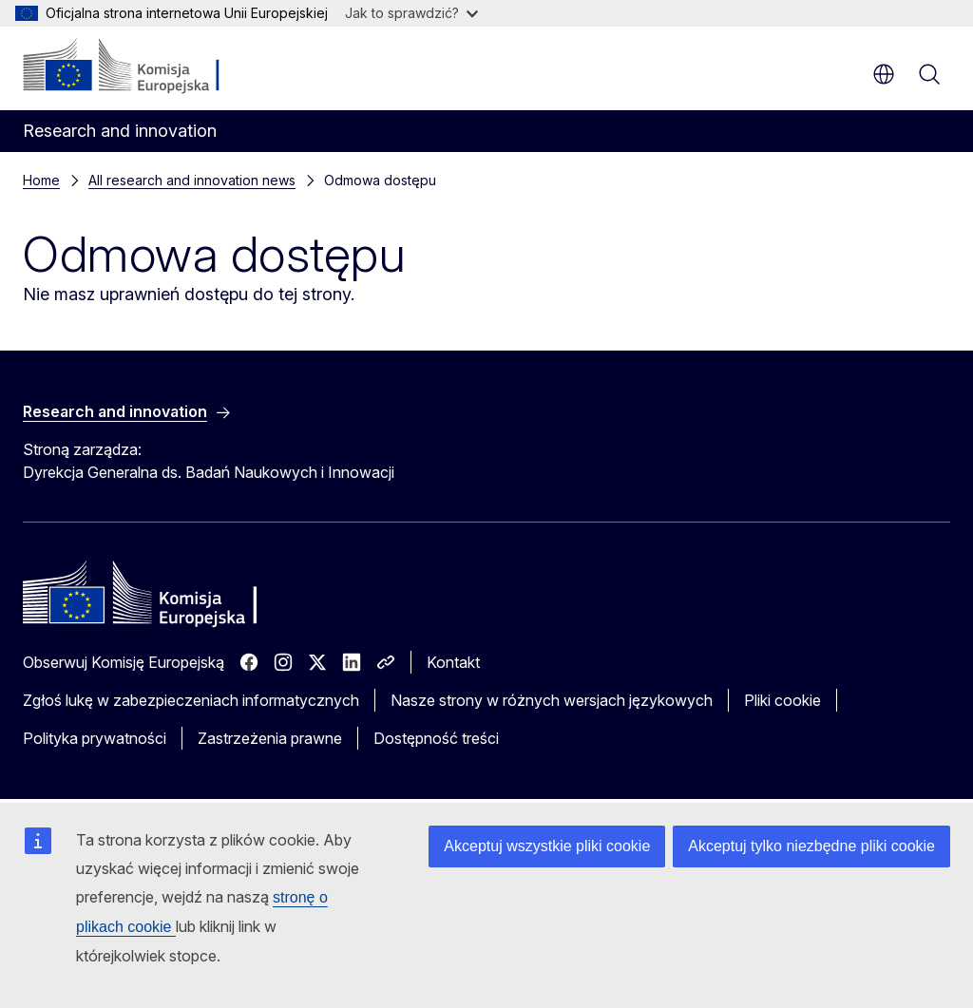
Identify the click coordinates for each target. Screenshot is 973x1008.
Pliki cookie (782, 700)
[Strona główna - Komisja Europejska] (138, 66)
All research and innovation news (192, 180)
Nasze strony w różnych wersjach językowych (552, 700)
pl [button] (883, 74)
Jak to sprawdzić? (411, 13)
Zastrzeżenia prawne (270, 738)
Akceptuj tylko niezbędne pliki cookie (811, 846)
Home (41, 180)
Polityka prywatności (94, 738)
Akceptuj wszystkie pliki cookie (547, 846)
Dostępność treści (436, 738)
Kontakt (453, 662)
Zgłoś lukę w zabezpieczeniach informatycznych (191, 700)
